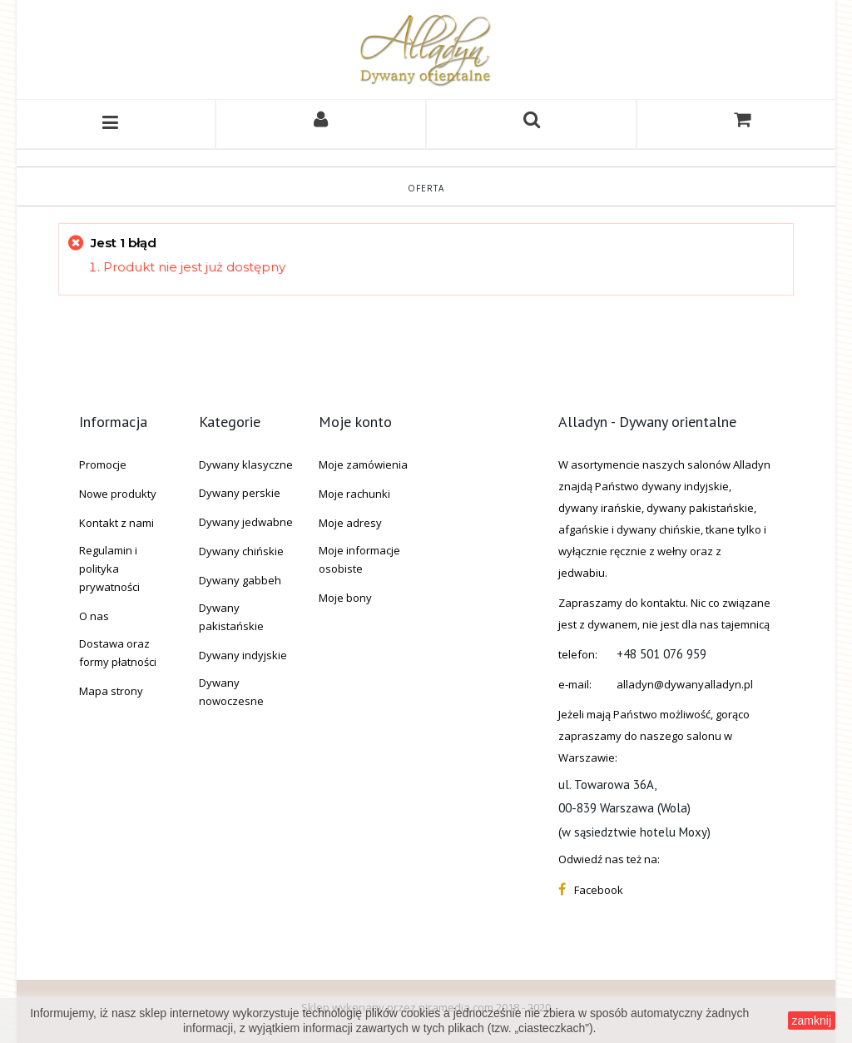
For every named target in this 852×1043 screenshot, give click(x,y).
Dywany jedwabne (246, 521)
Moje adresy (350, 522)
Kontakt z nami (116, 522)
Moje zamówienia (363, 464)
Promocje (102, 464)
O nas (94, 615)
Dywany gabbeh (240, 580)
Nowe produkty (117, 493)
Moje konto (355, 421)
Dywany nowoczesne (231, 691)
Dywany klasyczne (246, 464)
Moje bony (345, 597)
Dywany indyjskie (243, 655)
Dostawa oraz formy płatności (117, 652)
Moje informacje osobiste (359, 559)
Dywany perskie (239, 492)
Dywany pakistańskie (231, 616)
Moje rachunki (354, 493)
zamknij (811, 1020)
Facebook (598, 889)
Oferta (426, 188)
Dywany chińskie (241, 551)
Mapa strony (111, 690)
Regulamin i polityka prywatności (109, 568)
